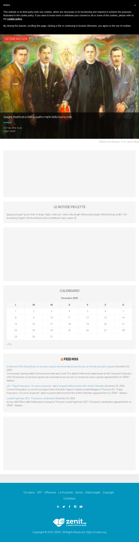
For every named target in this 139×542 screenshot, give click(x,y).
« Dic (9, 344)
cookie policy (14, 19)
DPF (39, 492)
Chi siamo (29, 492)
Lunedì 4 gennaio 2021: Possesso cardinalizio (31, 398)
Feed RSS (71, 359)
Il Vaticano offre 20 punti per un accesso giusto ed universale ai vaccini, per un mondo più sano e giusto (61, 366)
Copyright (108, 492)
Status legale (92, 492)
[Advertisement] (69, 173)
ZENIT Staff (9, 131)
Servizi (79, 492)
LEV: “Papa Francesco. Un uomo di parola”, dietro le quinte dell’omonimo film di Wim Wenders (56, 386)
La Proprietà (65, 492)
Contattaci (69, 498)
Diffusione (50, 492)
